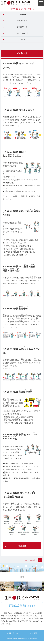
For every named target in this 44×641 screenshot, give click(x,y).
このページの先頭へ (33, 560)
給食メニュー (22, 21)
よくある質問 (31, 633)
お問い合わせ (12, 633)
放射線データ (22, 27)
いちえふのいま (22, 33)
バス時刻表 (22, 15)
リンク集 (22, 39)
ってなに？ (22, 605)
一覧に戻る (22, 546)
